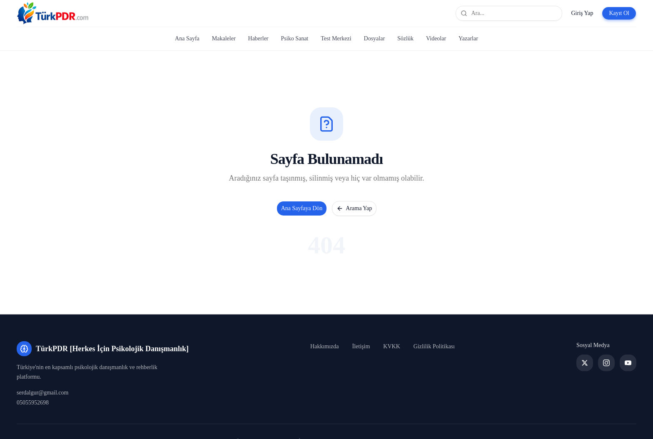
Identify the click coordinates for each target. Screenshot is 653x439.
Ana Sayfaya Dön (302, 208)
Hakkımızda (324, 346)
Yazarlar (468, 38)
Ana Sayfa (187, 38)
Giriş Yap (582, 13)
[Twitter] (584, 363)
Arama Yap (354, 208)
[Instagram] (606, 363)
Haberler (258, 38)
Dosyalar (374, 38)
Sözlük (405, 38)
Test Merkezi (336, 38)
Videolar (436, 38)
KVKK (391, 346)
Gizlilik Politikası (434, 346)
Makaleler (224, 38)
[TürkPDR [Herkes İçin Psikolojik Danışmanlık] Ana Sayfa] (53, 13)
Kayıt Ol (619, 13)
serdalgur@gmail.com (42, 392)
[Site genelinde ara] (509, 13)
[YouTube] (628, 363)
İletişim (361, 346)
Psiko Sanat (295, 38)
